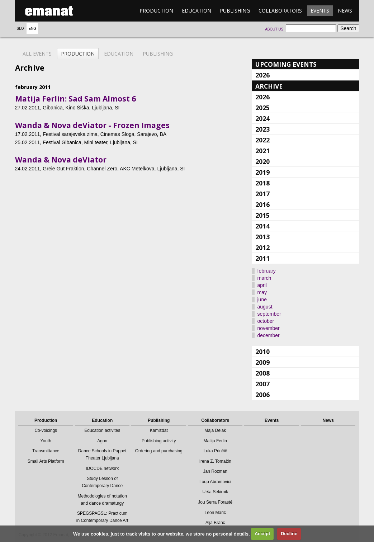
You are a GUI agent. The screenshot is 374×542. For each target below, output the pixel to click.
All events (37, 53)
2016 (262, 204)
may (262, 292)
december (268, 335)
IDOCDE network (102, 468)
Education (196, 10)
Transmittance (46, 450)
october (265, 321)
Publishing (235, 10)
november (268, 328)
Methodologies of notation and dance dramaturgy (102, 500)
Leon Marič (215, 512)
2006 (262, 394)
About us (274, 29)
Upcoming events (286, 64)
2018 (262, 183)
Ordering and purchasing (159, 450)
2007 (262, 384)
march (264, 278)
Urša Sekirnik (215, 491)
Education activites (102, 430)
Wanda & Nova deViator (60, 160)
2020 (262, 161)
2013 (262, 236)
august (265, 307)
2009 (262, 362)
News (345, 10)
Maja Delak (215, 430)
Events (320, 10)
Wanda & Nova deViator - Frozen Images (92, 125)
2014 (262, 226)
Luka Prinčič (215, 450)
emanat (49, 11)
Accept (262, 533)
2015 (262, 215)
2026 (262, 75)
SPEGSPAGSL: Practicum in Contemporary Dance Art (102, 517)
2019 (262, 172)
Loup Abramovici (215, 481)
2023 (262, 129)
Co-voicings (45, 430)
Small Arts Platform (46, 461)
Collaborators (280, 10)
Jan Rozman (215, 471)
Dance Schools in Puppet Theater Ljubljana (102, 454)
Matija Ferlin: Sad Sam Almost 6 (75, 99)
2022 (262, 140)
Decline (289, 533)
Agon (102, 440)
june (262, 299)
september (269, 314)
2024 (262, 118)
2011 (262, 258)
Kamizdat (159, 430)
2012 (262, 247)
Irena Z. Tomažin (215, 461)
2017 (262, 193)
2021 (262, 150)
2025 (262, 107)
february (266, 271)
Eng (32, 28)
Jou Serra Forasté (215, 502)
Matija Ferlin (215, 440)
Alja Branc (215, 522)
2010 (262, 351)
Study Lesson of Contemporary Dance (102, 482)
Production (156, 10)
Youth (46, 440)
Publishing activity (159, 440)
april (262, 285)
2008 (262, 373)
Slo (20, 28)
